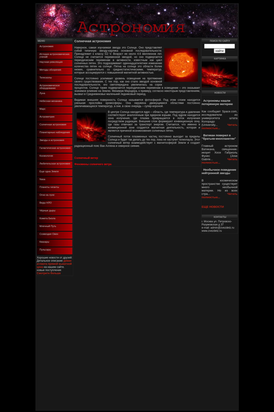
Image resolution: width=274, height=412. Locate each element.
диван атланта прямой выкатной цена (54, 264)
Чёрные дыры (47, 210)
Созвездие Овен (49, 234)
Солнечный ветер (86, 158)
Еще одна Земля (49, 171)
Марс (43, 108)
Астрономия (46, 46)
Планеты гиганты (49, 187)
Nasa (42, 179)
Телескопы (46, 77)
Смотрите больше (49, 273)
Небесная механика (51, 101)
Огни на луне (47, 194)
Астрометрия (47, 116)
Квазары (44, 241)
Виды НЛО (46, 202)
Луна (42, 93)
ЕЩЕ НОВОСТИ (213, 206)
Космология (46, 155)
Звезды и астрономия (52, 140)
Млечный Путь (48, 226)
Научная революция (51, 62)
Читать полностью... (220, 126)
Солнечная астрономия (53, 124)
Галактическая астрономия (55, 148)
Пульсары (45, 249)
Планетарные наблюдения (55, 132)
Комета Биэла (47, 218)
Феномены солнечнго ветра (93, 164)
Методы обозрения (50, 69)
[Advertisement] (49, 343)
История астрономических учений (55, 55)
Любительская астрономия (55, 163)
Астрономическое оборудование (50, 86)
